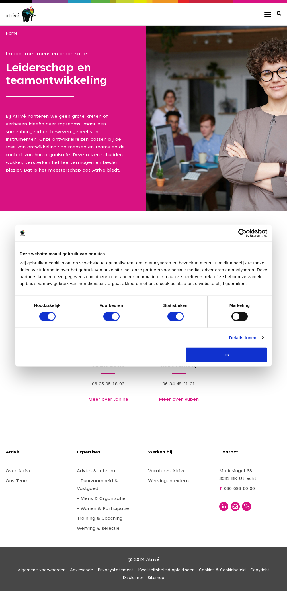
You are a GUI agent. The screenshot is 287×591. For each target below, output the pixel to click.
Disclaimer (133, 578)
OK (226, 354)
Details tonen (242, 337)
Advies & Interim (96, 471)
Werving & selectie (98, 528)
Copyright (260, 570)
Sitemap (156, 578)
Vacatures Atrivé (167, 471)
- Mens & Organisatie (101, 498)
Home (12, 34)
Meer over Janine (108, 399)
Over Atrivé (19, 471)
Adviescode (81, 570)
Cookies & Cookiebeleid (222, 570)
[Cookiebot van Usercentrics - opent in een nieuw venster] (242, 233)
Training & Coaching (99, 518)
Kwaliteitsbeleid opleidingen (166, 570)
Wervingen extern (168, 481)
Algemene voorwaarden (41, 570)
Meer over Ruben (179, 399)
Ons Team (17, 481)
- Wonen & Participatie (103, 508)
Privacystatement (116, 570)
